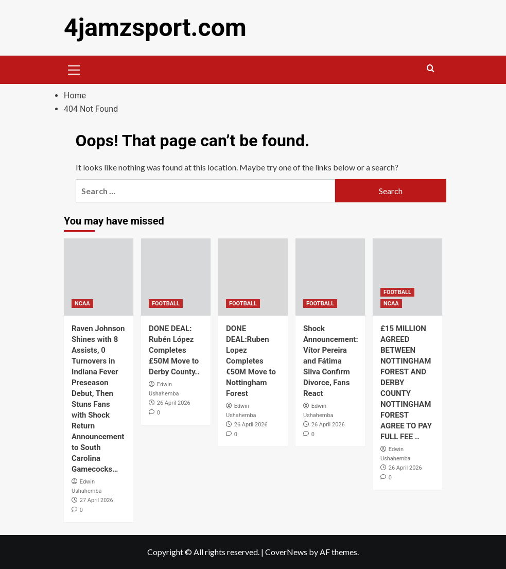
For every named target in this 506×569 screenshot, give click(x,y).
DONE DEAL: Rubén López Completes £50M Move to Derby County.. (174, 350)
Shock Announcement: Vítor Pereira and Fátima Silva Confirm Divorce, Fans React (330, 361)
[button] (74, 68)
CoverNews (286, 552)
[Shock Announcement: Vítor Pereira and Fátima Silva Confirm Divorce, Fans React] (330, 277)
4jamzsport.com (155, 27)
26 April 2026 (173, 403)
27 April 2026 (96, 500)
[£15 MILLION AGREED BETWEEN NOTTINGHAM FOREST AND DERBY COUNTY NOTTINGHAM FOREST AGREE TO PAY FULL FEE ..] (407, 277)
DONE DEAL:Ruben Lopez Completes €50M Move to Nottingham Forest (251, 361)
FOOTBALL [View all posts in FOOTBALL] (166, 303)
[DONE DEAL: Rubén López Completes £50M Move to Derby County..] (176, 277)
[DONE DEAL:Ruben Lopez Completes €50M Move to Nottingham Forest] (253, 277)
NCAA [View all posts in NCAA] (82, 303)
